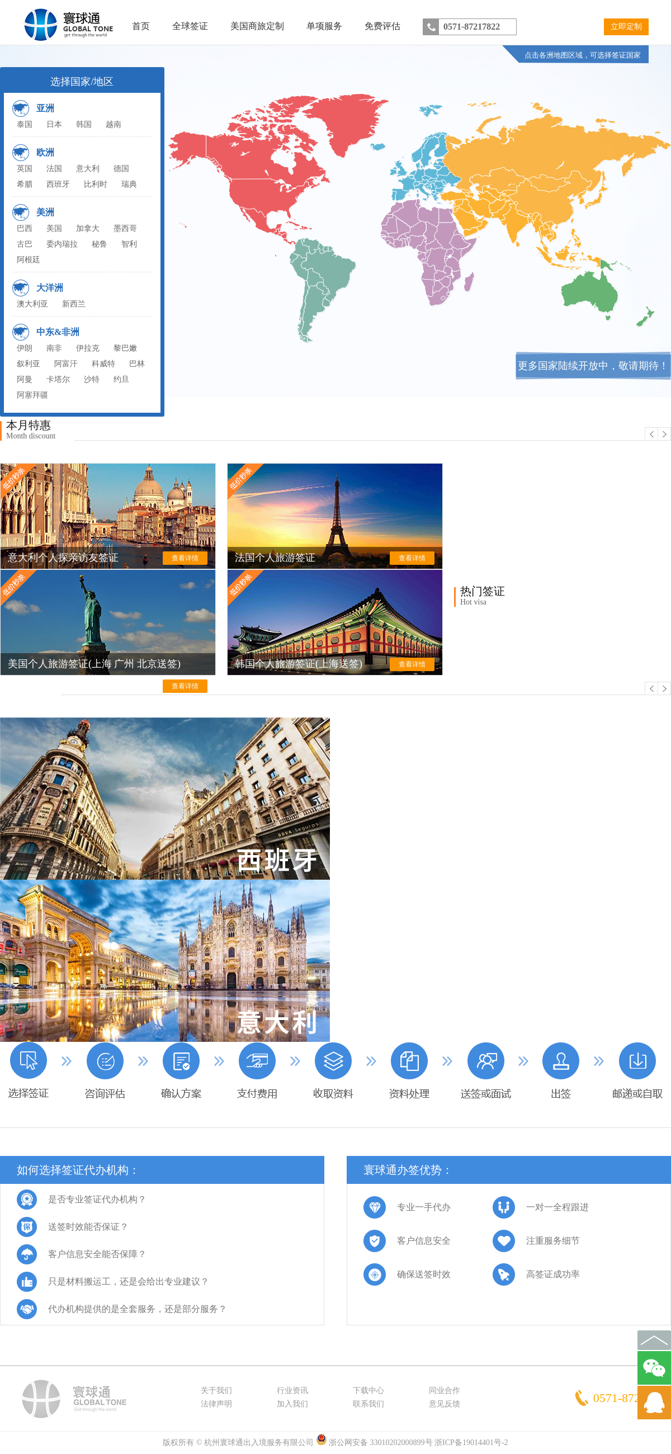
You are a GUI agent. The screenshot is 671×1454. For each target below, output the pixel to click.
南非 (54, 348)
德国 (121, 168)
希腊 (24, 184)
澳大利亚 (32, 304)
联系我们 (368, 1404)
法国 (54, 168)
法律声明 (216, 1404)
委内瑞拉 (62, 244)
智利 (129, 244)
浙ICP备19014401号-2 (471, 1442)
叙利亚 (28, 364)
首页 (141, 26)
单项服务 (324, 26)
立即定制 (626, 26)
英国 (24, 168)
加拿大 (88, 228)
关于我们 (216, 1390)
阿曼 (24, 379)
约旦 (121, 379)
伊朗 (24, 348)
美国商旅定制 (257, 26)
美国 (54, 228)
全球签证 (190, 26)
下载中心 (368, 1390)
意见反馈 (444, 1404)
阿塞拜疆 (32, 395)
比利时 (95, 184)
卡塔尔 (58, 379)
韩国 (84, 124)
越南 (113, 124)
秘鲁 (99, 244)
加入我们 (292, 1404)
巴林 (137, 364)
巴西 (24, 228)
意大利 (88, 168)
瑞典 (129, 184)
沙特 (92, 379)
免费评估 (382, 26)
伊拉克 (88, 348)
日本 (54, 124)
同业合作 (444, 1390)
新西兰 (74, 304)
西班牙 (58, 184)
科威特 (103, 364)
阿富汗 (66, 364)
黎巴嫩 (125, 348)
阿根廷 (28, 260)
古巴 (24, 244)
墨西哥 (125, 228)
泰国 (24, 124)
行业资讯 (292, 1390)
